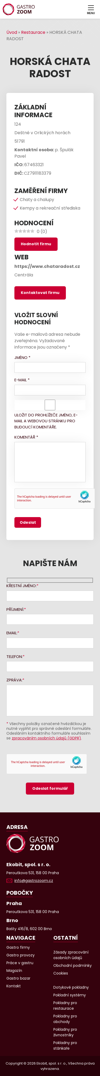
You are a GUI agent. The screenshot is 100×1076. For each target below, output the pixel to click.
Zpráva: (14, 680)
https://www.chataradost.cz (47, 266)
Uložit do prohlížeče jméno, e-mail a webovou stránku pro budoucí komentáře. (46, 421)
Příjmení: (15, 609)
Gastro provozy (20, 955)
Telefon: (14, 656)
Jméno (22, 357)
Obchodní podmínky (72, 965)
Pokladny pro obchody (65, 1018)
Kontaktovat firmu (40, 292)
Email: (11, 633)
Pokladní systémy (69, 995)
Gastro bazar (18, 978)
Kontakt (13, 986)
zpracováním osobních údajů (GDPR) (46, 738)
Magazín (14, 970)
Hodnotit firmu (36, 244)
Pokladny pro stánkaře (65, 1045)
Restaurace (33, 32)
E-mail (22, 380)
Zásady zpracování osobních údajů (71, 955)
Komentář (26, 437)
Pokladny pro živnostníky (65, 1032)
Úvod (11, 32)
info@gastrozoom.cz (33, 880)
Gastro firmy (18, 947)
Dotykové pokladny (71, 987)
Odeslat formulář (50, 788)
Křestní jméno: (21, 585)
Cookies (60, 973)
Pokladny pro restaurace (65, 1005)
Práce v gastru (19, 962)
